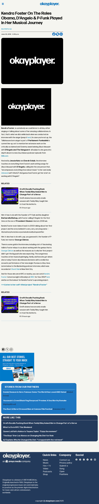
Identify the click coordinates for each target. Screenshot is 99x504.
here (29, 137)
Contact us (64, 460)
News (45, 460)
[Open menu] (2, 4)
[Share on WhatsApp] (61, 34)
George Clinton (7, 251)
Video (45, 468)
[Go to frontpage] (49, 4)
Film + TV (47, 466)
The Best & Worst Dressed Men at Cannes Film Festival (34, 409)
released (4, 173)
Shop (45, 474)
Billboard (4, 156)
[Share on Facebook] (54, 34)
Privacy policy (65, 463)
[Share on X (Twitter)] (57, 34)
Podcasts (47, 471)
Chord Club (15, 269)
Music (46, 463)
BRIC (32, 277)
